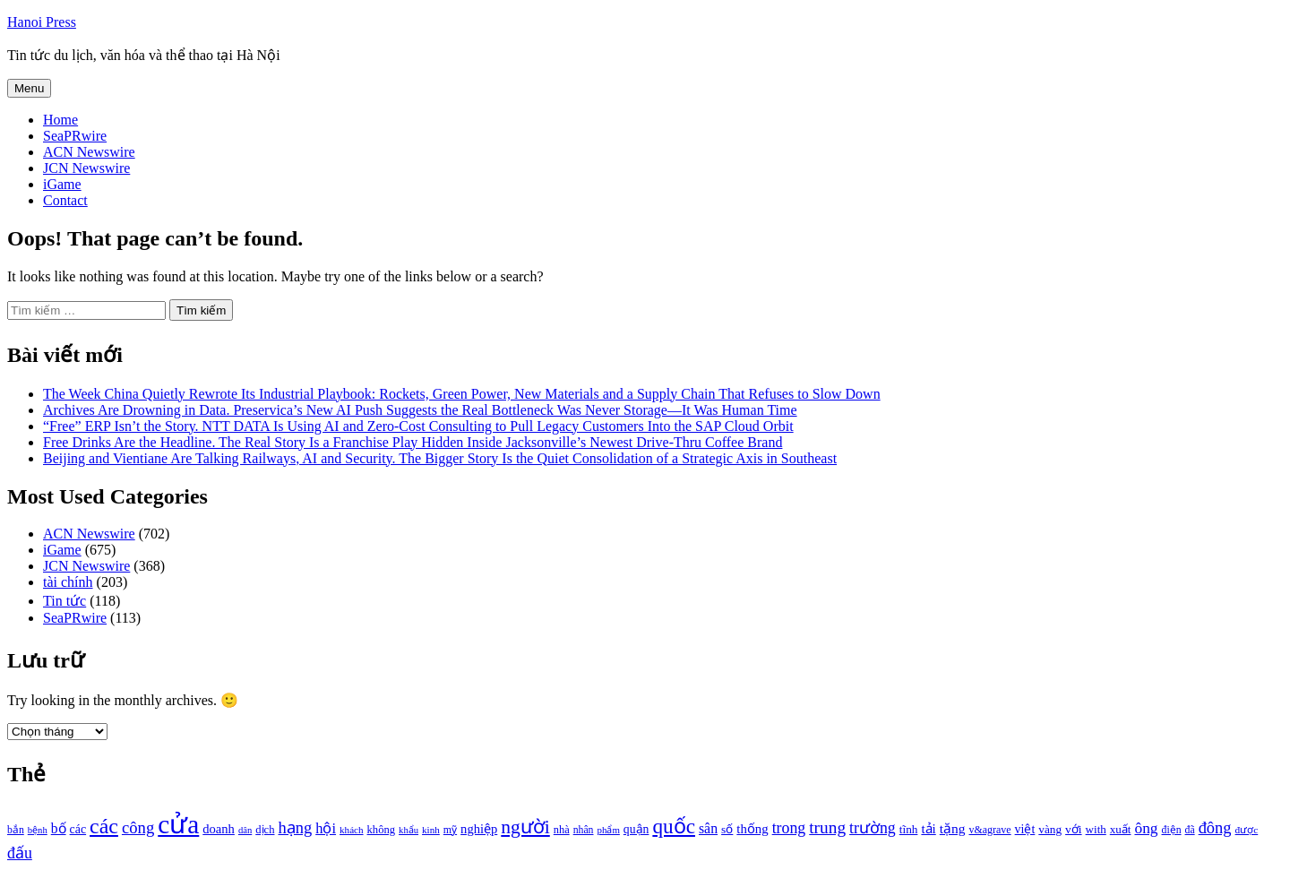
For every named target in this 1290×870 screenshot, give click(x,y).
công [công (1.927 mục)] (138, 827)
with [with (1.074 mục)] (1096, 829)
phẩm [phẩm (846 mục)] (609, 829)
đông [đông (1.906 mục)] (1215, 828)
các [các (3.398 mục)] (104, 826)
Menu (29, 88)
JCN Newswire (86, 168)
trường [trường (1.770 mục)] (872, 828)
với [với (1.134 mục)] (1073, 829)
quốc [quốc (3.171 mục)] (673, 826)
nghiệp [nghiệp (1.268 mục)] (478, 829)
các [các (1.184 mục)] (78, 829)
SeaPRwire (75, 135)
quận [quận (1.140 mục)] (636, 829)
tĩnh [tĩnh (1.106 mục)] (908, 829)
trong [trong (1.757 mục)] (789, 828)
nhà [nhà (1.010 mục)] (562, 829)
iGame (62, 184)
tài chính (68, 582)
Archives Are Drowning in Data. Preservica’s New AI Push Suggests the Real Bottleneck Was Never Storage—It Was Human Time (420, 410)
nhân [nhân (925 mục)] (583, 830)
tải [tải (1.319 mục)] (928, 829)
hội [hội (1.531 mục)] (325, 828)
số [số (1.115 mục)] (727, 829)
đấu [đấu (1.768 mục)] (19, 853)
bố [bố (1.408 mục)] (58, 828)
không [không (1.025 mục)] (381, 829)
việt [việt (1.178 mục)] (1025, 829)
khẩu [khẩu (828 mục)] (408, 830)
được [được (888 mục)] (1247, 829)
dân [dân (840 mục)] (245, 830)
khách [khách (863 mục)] (352, 829)
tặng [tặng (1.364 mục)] (953, 828)
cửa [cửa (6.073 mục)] (178, 824)
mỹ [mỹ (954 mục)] (450, 829)
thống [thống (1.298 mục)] (752, 829)
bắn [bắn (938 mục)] (15, 830)
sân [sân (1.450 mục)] (708, 828)
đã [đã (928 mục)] (1190, 830)
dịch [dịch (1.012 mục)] (264, 829)
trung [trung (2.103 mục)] (827, 827)
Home (60, 119)
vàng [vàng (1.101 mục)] (1050, 829)
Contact (65, 200)
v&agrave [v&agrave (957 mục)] (989, 829)
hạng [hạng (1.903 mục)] (295, 828)
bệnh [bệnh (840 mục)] (37, 830)
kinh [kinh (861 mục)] (431, 829)
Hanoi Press (41, 22)
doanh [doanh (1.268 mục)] (218, 829)
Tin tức (64, 600)
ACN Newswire (89, 151)
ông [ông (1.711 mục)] (1145, 828)
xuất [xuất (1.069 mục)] (1120, 829)
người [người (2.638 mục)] (525, 827)
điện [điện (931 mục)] (1172, 830)
